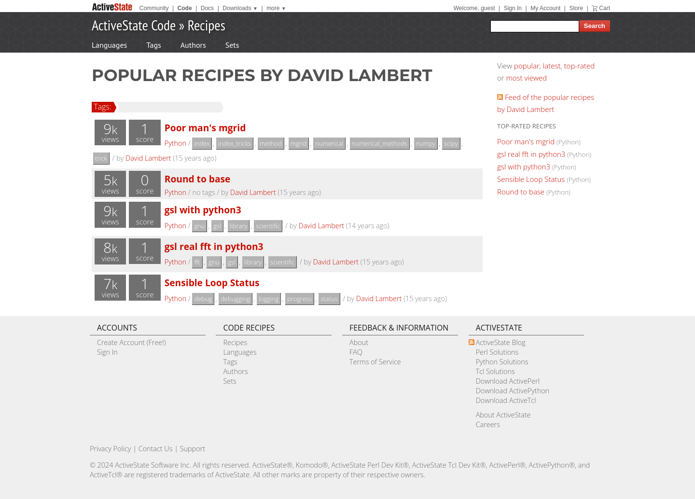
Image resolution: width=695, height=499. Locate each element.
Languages (109, 45)
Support (192, 448)
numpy (425, 143)
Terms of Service (375, 361)
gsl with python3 (203, 209)
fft (197, 262)
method (271, 143)
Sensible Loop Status (212, 282)
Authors (193, 45)
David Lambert (148, 158)
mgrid (299, 143)
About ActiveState (503, 414)
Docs (207, 8)
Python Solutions (502, 361)
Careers (488, 424)
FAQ (355, 352)
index (201, 143)
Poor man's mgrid (205, 127)
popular (527, 65)
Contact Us (156, 448)
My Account (545, 8)
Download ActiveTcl (506, 400)
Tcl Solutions (495, 371)
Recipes (206, 24)
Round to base (198, 178)
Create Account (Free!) (131, 342)
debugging (235, 298)
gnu (199, 226)
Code (185, 8)
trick (101, 158)
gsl (217, 226)
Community (154, 8)
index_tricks (234, 143)
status (328, 298)
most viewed (526, 78)
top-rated (579, 65)
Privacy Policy (110, 448)
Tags (153, 45)
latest (552, 65)
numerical (329, 143)
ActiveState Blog (501, 342)
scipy (451, 143)
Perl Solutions (497, 352)
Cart (604, 8)
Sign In (513, 8)
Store (576, 8)
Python (175, 143)
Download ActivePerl (508, 381)
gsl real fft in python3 (214, 246)
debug (203, 298)
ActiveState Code (134, 24)
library (238, 226)
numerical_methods (379, 143)
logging (268, 298)
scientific (268, 226)
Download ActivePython (512, 390)
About (358, 342)
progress (299, 298)
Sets (232, 45)
